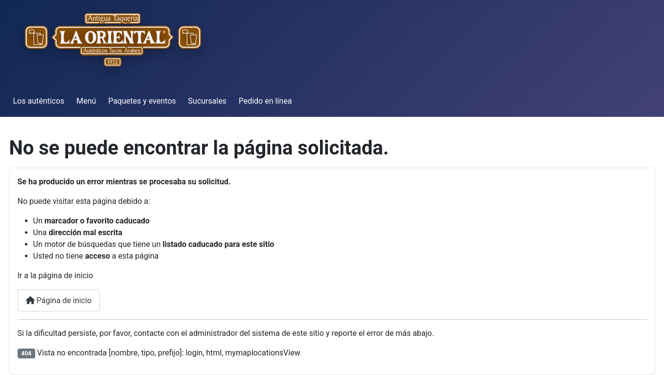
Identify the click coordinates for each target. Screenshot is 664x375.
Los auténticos (39, 101)
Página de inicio (59, 300)
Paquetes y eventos (142, 101)
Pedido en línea (265, 101)
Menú (86, 101)
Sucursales (207, 101)
